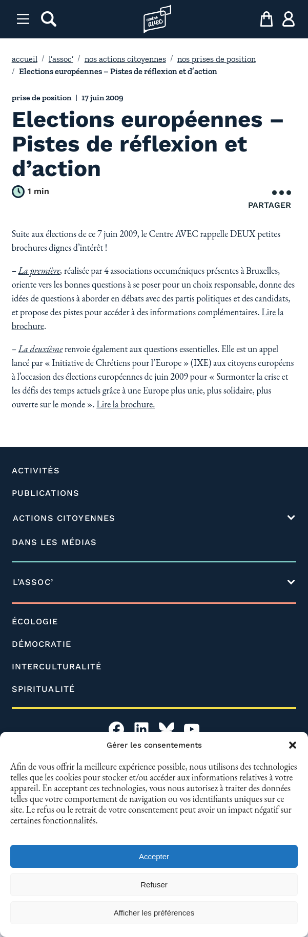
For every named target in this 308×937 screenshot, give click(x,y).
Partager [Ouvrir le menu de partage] (269, 200)
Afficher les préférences (154, 912)
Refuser (154, 884)
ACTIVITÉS (36, 470)
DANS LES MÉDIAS (54, 542)
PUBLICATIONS (45, 493)
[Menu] (23, 19)
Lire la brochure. (125, 404)
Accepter (154, 856)
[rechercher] (48, 19)
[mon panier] (266, 19)
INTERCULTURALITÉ (57, 666)
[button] (293, 745)
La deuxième (40, 349)
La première (39, 270)
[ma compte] (288, 19)
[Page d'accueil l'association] (157, 19)
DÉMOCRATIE (41, 644)
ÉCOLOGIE (35, 621)
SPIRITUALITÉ (43, 689)
